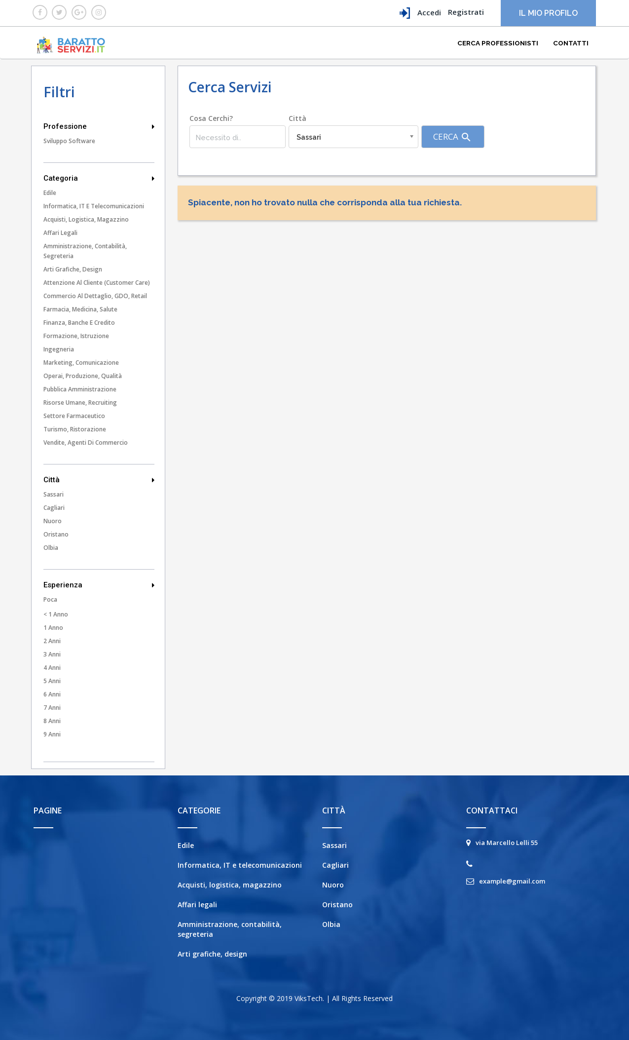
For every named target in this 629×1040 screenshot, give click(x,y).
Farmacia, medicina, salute (80, 309)
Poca (50, 599)
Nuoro (52, 521)
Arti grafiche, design (72, 269)
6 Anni (52, 694)
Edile (49, 193)
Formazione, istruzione (76, 336)
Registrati (466, 12)
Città (99, 479)
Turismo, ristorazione (74, 429)
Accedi (420, 13)
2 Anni (52, 641)
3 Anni (52, 654)
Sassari (53, 494)
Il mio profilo (548, 13)
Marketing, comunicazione (81, 362)
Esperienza (99, 584)
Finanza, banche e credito (79, 322)
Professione (99, 126)
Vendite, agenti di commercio (85, 442)
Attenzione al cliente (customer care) (96, 282)
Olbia (50, 547)
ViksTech (309, 998)
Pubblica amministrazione (79, 389)
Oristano (56, 534)
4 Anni (52, 667)
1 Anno (53, 627)
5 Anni (52, 681)
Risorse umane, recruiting (80, 402)
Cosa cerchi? (211, 118)
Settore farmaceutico (74, 416)
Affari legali (60, 233)
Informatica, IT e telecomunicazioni (93, 206)
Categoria (99, 178)
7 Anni (52, 707)
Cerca (452, 137)
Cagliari (54, 507)
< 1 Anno (55, 614)
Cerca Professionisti (497, 43)
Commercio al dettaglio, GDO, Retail (95, 296)
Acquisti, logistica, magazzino (86, 219)
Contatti (571, 43)
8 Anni (52, 721)
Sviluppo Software (69, 141)
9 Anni (52, 734)
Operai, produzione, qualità (82, 376)
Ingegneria (58, 349)
